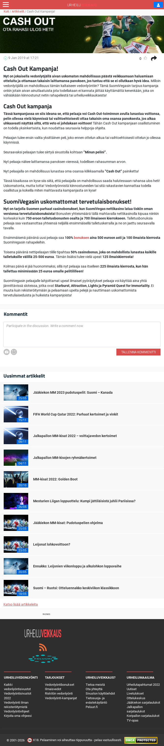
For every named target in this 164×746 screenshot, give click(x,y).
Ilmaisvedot (53, 689)
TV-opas (132, 720)
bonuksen (81, 238)
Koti (6, 11)
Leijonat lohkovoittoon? (51, 544)
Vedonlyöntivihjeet (16, 711)
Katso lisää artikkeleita (20, 604)
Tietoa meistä (95, 684)
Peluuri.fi (92, 707)
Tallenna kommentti (138, 352)
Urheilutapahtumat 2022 (143, 684)
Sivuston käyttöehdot (100, 693)
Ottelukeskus (136, 698)
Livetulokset (135, 693)
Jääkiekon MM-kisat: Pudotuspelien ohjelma (68, 523)
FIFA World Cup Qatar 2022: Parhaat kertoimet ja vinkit (75, 414)
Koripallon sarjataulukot (143, 716)
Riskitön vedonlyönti (59, 693)
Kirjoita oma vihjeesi (18, 716)
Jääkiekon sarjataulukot (143, 702)
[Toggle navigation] (6, 4)
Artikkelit (18, 11)
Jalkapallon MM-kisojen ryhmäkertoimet (64, 458)
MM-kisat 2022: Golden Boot (55, 479)
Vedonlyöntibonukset (59, 684)
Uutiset (132, 689)
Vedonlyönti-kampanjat (61, 698)
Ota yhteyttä (94, 689)
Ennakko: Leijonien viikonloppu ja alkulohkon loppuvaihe (77, 566)
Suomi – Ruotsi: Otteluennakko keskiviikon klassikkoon (76, 588)
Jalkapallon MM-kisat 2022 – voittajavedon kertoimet (75, 436)
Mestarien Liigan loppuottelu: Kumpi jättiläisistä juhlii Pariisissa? (84, 501)
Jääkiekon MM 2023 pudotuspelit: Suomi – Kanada (73, 392)
